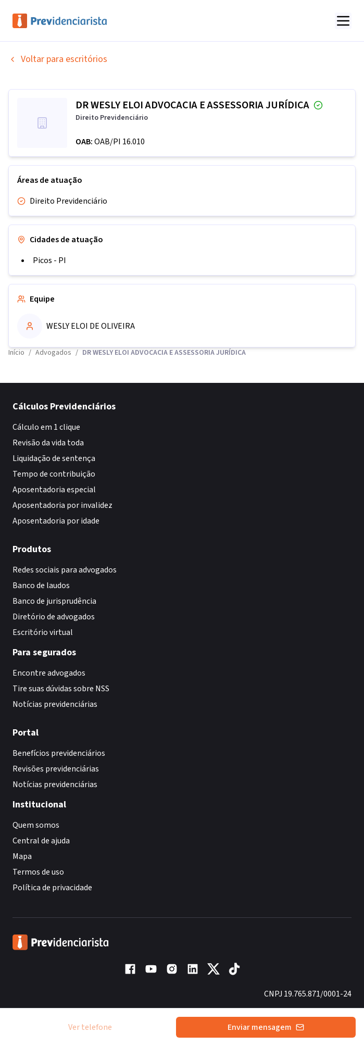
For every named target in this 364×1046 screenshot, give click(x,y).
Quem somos (35, 825)
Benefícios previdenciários (58, 753)
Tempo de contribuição (53, 474)
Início (16, 352)
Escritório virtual (42, 632)
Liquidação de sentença (53, 458)
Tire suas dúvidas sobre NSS (60, 688)
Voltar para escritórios (57, 59)
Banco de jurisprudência (54, 601)
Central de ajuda (41, 840)
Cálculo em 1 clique (46, 427)
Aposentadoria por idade (55, 521)
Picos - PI (49, 260)
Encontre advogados (48, 673)
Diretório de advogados (53, 616)
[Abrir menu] (343, 21)
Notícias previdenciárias (54, 704)
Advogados (53, 352)
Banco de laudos (41, 585)
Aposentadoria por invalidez (62, 505)
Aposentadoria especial (54, 489)
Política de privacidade (52, 887)
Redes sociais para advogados (64, 570)
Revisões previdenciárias (55, 769)
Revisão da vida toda (48, 442)
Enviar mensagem (266, 1027)
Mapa (22, 856)
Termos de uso (38, 872)
